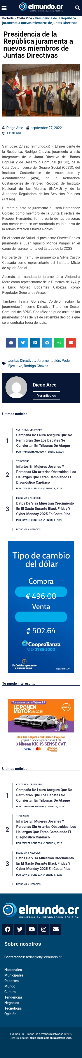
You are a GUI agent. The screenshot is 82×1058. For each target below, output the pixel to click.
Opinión (10, 1014)
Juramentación (48, 361)
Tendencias (13, 997)
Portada (8, 18)
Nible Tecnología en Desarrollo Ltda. (51, 1038)
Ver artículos (46, 396)
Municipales (13, 975)
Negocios (11, 1003)
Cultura (10, 992)
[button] (4, 8)
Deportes (11, 981)
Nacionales (13, 970)
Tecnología (13, 1008)
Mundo (9, 986)
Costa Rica (24, 18)
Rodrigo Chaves (36, 366)
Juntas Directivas (21, 361)
